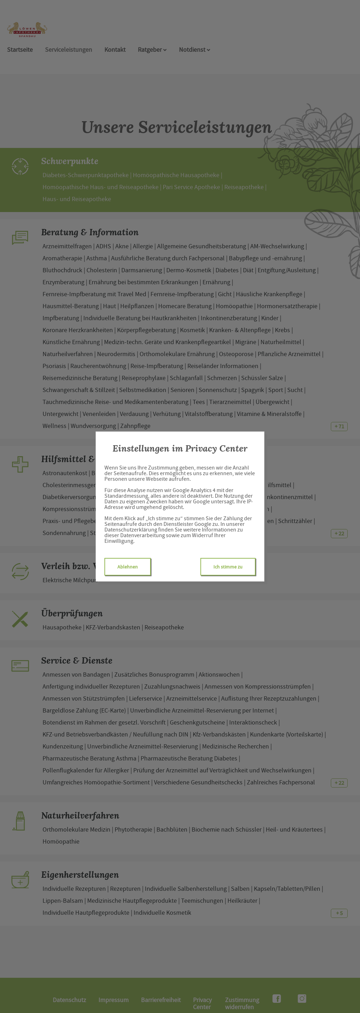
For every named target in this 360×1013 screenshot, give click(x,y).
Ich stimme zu (228, 567)
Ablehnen (127, 567)
